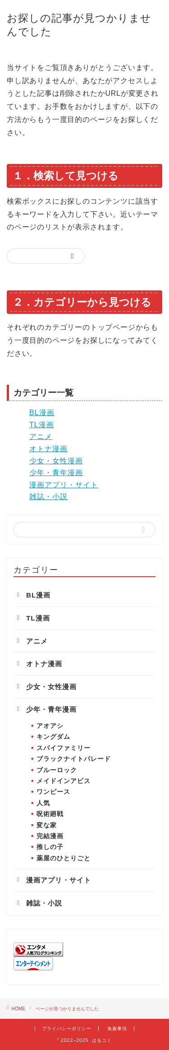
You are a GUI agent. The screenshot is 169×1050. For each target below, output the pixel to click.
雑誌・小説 (48, 496)
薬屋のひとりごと (64, 858)
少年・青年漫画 (56, 472)
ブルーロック (57, 770)
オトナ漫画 (48, 449)
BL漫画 (42, 412)
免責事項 (117, 1028)
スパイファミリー (64, 748)
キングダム (53, 736)
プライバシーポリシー (66, 1028)
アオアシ (50, 726)
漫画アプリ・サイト (63, 485)
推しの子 (50, 847)
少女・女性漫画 (56, 461)
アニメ (40, 436)
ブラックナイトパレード (74, 759)
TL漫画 (41, 425)
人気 (43, 803)
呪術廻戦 (50, 814)
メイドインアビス (64, 781)
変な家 (47, 825)
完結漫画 (50, 836)
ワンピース (53, 792)
